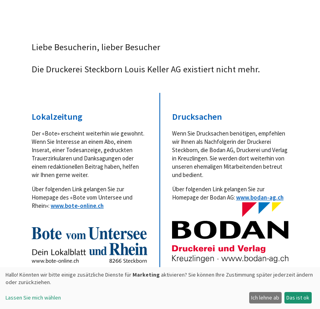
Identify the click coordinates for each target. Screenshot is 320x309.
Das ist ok (297, 297)
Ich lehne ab (265, 297)
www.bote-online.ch (77, 205)
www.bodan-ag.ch (260, 197)
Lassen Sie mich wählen (33, 297)
